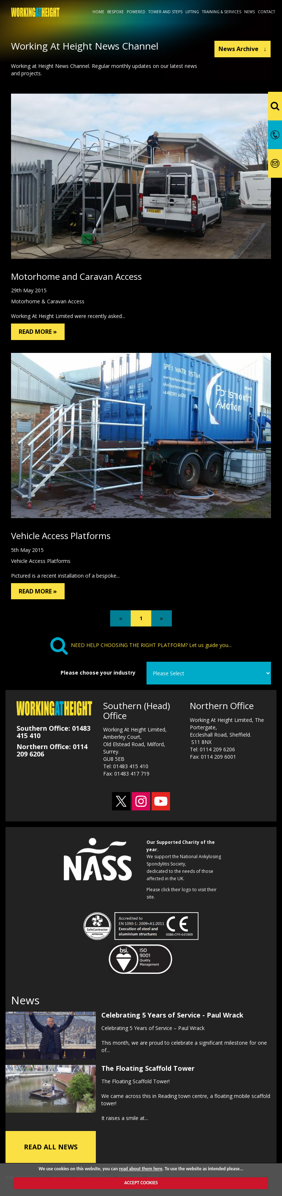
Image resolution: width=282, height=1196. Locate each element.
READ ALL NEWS (50, 1146)
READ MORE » (38, 332)
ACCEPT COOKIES (141, 1182)
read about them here (140, 1168)
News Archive (242, 49)
